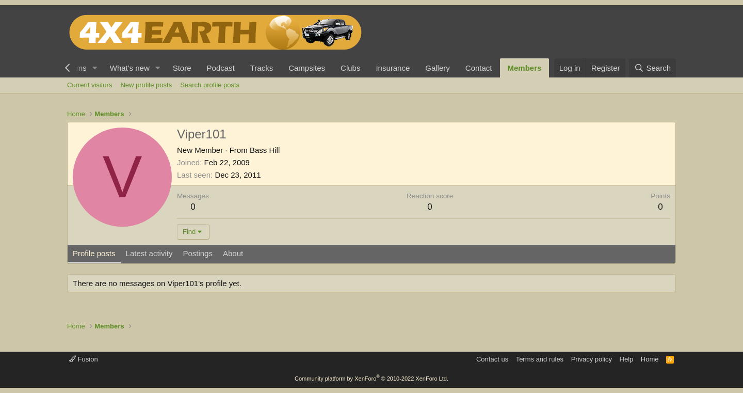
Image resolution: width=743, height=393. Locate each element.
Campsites (306, 68)
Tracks (261, 68)
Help (627, 359)
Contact (478, 68)
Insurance (393, 68)
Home (650, 359)
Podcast (221, 68)
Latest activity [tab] (149, 253)
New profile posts (146, 85)
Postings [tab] (198, 253)
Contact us (492, 359)
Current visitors (89, 85)
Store (182, 68)
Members (525, 68)
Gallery (437, 68)
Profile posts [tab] (94, 253)
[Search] (652, 67)
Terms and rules (539, 359)
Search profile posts (209, 85)
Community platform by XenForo (371, 378)
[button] (95, 67)
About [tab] (233, 253)
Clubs (350, 68)
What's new (130, 68)
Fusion (83, 359)
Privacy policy (591, 359)
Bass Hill (265, 150)
